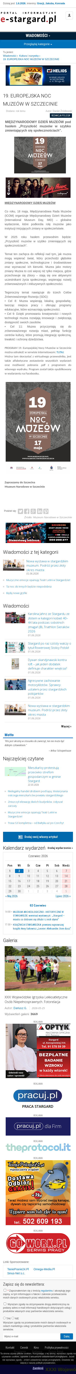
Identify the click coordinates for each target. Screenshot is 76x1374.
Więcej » (66, 726)
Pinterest (46, 511)
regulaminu (47, 1290)
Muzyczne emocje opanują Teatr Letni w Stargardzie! (38, 580)
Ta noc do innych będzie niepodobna (28, 586)
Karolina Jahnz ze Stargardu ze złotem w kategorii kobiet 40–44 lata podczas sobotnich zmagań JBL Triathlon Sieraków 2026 (49, 622)
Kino (36, 1347)
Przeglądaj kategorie (38, 44)
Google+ (33, 511)
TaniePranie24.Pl (18, 1269)
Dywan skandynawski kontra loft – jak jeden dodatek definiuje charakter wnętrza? (47, 664)
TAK (7, 1318)
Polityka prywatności (57, 1347)
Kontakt (10, 1347)
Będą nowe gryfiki (16, 593)
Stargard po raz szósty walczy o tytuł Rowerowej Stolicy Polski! (49, 645)
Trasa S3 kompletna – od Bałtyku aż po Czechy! (36, 823)
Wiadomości (38, 35)
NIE (15, 1318)
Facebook (27, 511)
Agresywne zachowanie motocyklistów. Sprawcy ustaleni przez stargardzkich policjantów (47, 687)
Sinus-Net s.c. (16, 1273)
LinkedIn (39, 511)
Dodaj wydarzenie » (60, 847)
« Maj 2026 (11, 896)
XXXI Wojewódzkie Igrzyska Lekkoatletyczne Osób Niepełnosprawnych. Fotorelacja (36, 999)
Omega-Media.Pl (44, 1269)
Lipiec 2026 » (63, 896)
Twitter (20, 511)
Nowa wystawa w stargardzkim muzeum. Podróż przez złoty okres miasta (47, 565)
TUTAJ (60, 352)
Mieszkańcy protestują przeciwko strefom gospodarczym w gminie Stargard (44, 774)
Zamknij (38, 1368)
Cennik (24, 1347)
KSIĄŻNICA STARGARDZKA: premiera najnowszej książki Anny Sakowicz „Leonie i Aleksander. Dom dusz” (42, 926)
